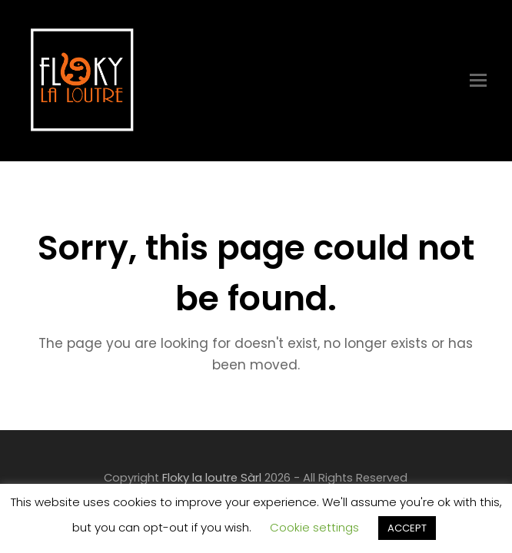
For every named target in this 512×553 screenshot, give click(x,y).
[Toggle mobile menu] (478, 80)
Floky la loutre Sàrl (211, 477)
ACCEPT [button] (407, 528)
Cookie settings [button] (314, 527)
